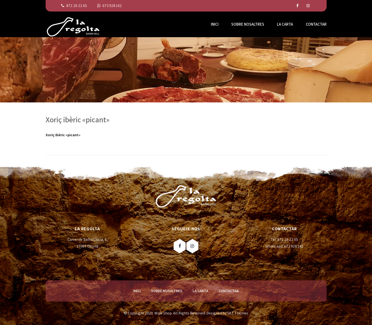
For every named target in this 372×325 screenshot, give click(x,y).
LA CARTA (285, 24)
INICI (215, 24)
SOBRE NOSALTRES (247, 24)
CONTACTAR (316, 24)
